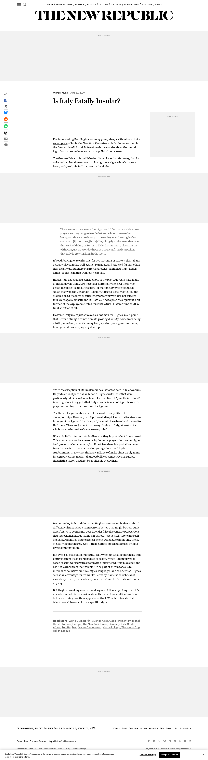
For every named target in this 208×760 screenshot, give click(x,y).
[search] (24, 5)
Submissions (185, 728)
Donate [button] (143, 728)
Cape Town (116, 621)
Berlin (87, 621)
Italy (123, 624)
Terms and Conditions (47, 749)
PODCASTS (147, 4)
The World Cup (130, 627)
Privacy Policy (64, 749)
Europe (76, 624)
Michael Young (60, 92)
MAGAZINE (116, 4)
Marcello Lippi (111, 627)
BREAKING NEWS (64, 4)
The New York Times (95, 624)
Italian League (61, 631)
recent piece (60, 143)
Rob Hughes (69, 627)
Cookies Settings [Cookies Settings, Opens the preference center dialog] (148, 754)
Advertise (153, 728)
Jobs (175, 728)
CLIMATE (91, 4)
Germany (114, 624)
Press (168, 728)
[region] (104, 755)
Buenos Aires (100, 621)
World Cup (75, 621)
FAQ (162, 728)
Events (116, 728)
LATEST (49, 4)
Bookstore (133, 728)
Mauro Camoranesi (89, 627)
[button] (6, 94)
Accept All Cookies (169, 754)
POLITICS (79, 4)
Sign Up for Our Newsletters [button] (62, 741)
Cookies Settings (79, 749)
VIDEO (158, 4)
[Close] (203, 754)
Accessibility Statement (26, 749)
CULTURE (103, 4)
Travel (124, 728)
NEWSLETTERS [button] (131, 4)
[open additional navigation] (19, 5)
